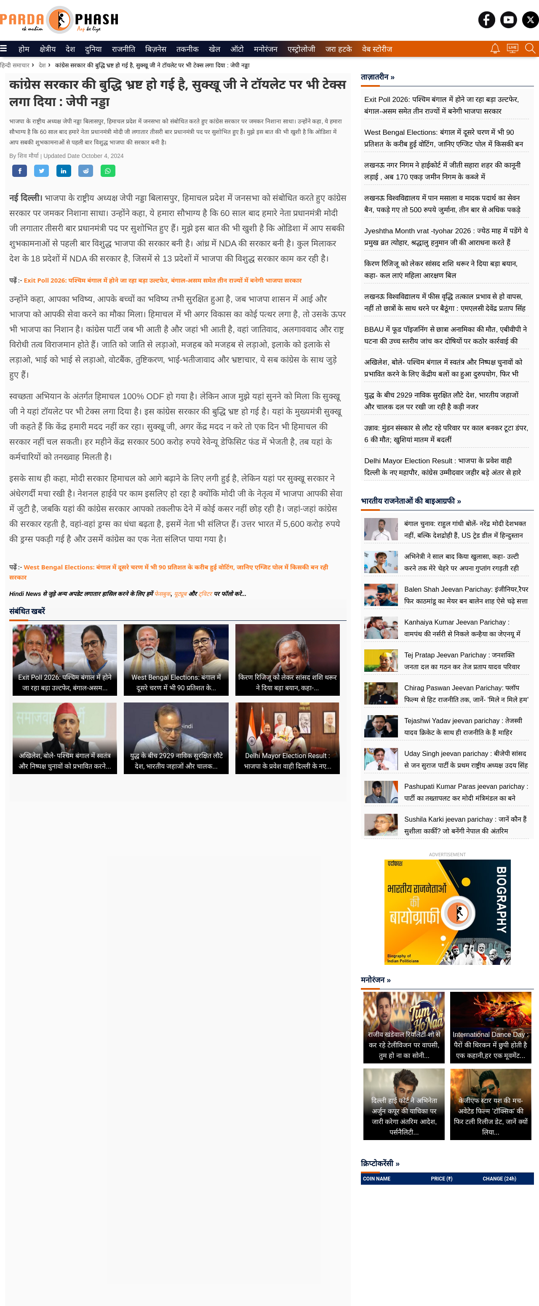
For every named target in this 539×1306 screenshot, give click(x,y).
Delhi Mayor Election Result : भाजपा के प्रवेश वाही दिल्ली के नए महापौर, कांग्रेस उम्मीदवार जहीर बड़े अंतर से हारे (442, 467)
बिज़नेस (154, 49)
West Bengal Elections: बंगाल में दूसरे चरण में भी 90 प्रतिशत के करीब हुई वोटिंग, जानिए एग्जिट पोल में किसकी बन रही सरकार (443, 144)
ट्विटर (205, 593)
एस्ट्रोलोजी (300, 49)
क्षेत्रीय (46, 49)
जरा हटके (337, 49)
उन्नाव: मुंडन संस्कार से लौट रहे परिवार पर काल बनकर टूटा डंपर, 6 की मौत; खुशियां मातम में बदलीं (446, 434)
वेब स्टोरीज (375, 49)
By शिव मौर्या (24, 155)
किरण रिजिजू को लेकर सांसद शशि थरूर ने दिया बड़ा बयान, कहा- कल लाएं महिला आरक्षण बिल (441, 270)
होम (23, 49)
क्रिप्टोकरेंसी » (380, 1163)
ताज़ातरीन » (378, 77)
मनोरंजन (264, 49)
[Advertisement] (178, 883)
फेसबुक (162, 593)
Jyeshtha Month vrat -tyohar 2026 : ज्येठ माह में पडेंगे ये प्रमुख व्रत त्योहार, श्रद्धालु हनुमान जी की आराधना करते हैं (446, 237)
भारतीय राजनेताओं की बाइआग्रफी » (411, 501)
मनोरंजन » (376, 980)
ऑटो (236, 49)
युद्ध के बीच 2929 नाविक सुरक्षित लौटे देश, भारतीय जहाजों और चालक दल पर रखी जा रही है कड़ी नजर (441, 401)
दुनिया (92, 49)
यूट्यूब (181, 593)
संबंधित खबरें (27, 611)
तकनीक (186, 49)
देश (70, 49)
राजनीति (122, 49)
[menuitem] (24, 49)
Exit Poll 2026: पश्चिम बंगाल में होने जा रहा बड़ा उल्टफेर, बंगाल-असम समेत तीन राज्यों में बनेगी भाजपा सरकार (163, 280)
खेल (214, 49)
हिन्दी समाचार (14, 65)
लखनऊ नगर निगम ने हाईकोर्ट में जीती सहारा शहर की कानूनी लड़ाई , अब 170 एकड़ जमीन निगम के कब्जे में (442, 171)
